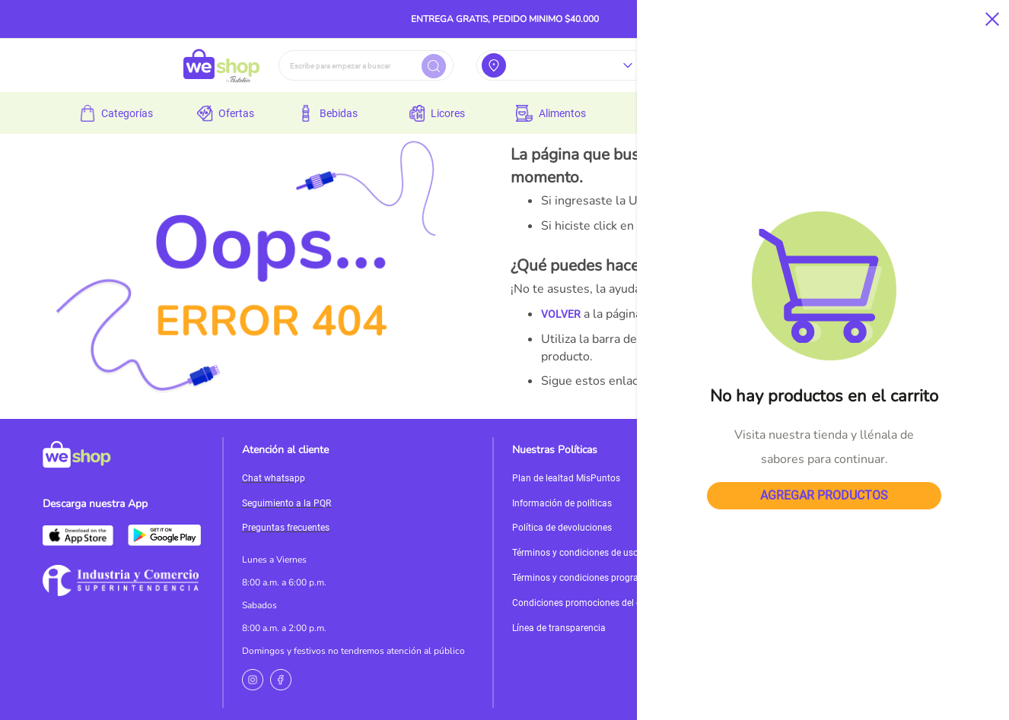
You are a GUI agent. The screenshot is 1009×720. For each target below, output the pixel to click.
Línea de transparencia (559, 628)
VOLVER (561, 314)
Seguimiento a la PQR (286, 503)
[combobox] (366, 65)
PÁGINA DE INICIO (820, 381)
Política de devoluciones (562, 527)
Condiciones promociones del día (580, 603)
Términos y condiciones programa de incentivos (610, 578)
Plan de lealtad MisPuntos (566, 478)
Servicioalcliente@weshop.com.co (861, 491)
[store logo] (221, 65)
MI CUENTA (900, 381)
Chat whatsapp (273, 478)
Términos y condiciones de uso (575, 552)
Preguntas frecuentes (285, 527)
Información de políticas (562, 503)
